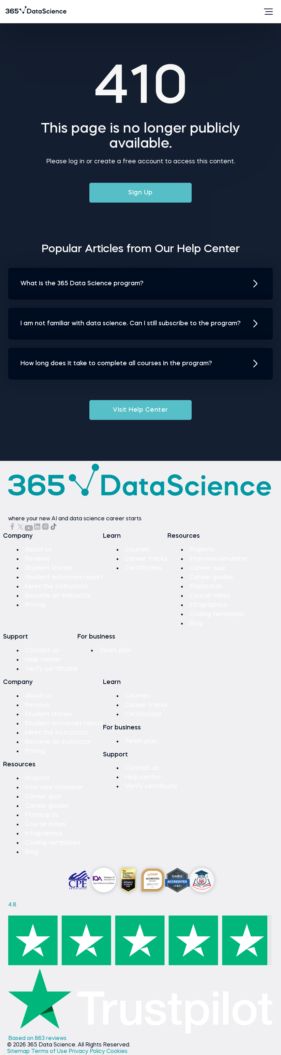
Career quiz (207, 568)
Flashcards (206, 587)
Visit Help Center (140, 410)
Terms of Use (50, 1051)
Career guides (211, 577)
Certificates (143, 568)
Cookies (117, 1051)
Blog (196, 623)
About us (38, 550)
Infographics (208, 605)
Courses (137, 550)
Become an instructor (58, 596)
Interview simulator (218, 559)
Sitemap (19, 1051)
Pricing (35, 605)
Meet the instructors (56, 587)
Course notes (209, 596)
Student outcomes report (64, 577)
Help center (43, 660)
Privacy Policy (87, 1051)
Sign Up (140, 193)
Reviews (37, 559)
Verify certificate (51, 669)
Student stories (48, 568)
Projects (201, 550)
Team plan (115, 650)
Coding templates (217, 614)
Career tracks (146, 559)
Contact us (42, 650)
